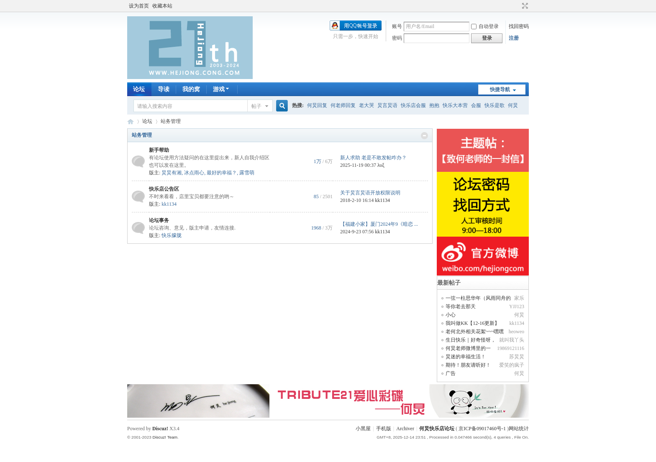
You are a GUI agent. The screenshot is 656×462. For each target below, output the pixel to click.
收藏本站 (162, 6)
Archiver (405, 428)
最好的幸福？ (222, 173)
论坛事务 (159, 220)
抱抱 (434, 105)
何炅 (513, 105)
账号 (397, 26)
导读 (163, 89)
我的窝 (191, 89)
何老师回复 (343, 105)
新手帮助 (159, 150)
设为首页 (139, 6)
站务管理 (142, 135)
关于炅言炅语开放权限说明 (370, 193)
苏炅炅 (516, 357)
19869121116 (510, 348)
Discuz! (160, 428)
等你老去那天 (461, 306)
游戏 (222, 89)
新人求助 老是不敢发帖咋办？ (373, 158)
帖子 (256, 106)
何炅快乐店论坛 (130, 121)
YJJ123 (516, 306)
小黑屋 (363, 428)
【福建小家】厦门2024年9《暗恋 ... (379, 224)
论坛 (139, 89)
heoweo (516, 331)
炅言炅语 (387, 105)
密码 (397, 38)
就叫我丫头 (511, 340)
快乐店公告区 (164, 189)
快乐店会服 (413, 105)
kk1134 (169, 204)
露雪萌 (246, 173)
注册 (514, 38)
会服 (476, 105)
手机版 (383, 428)
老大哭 (366, 105)
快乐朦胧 (171, 235)
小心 (451, 315)
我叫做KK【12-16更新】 (473, 323)
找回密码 (519, 26)
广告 (451, 373)
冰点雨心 (194, 173)
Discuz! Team (164, 437)
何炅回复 (317, 105)
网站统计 (519, 428)
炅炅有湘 (171, 173)
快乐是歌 (494, 105)
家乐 (519, 298)
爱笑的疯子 (511, 365)
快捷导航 (500, 89)
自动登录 (485, 26)
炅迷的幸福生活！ (466, 357)
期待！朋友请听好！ (468, 365)
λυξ (380, 165)
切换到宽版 (524, 6)
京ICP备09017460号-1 (482, 428)
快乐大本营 (455, 105)
